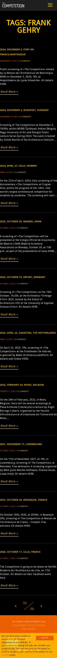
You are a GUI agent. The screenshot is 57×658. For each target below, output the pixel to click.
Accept (44, 638)
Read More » (9, 91)
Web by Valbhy (28, 629)
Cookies (41, 625)
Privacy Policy (27, 625)
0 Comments (24, 61)
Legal (15, 625)
